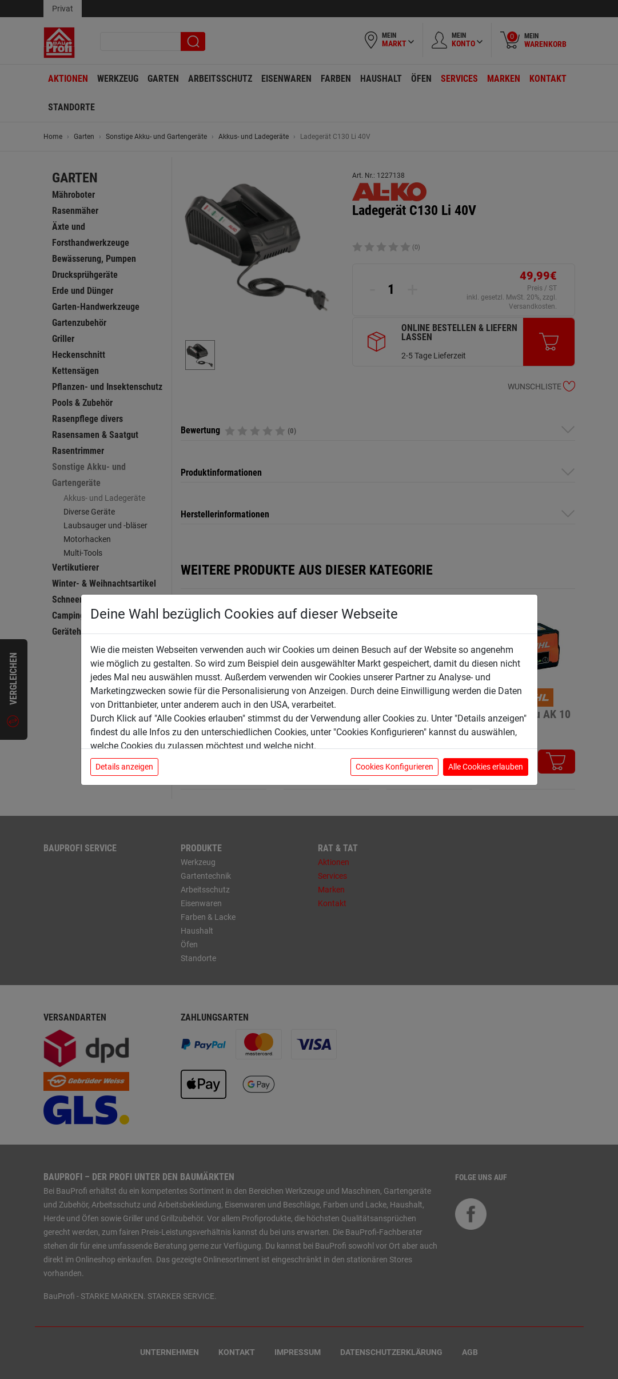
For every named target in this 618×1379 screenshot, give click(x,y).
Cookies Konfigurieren (394, 766)
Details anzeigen (124, 766)
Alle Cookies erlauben (485, 766)
